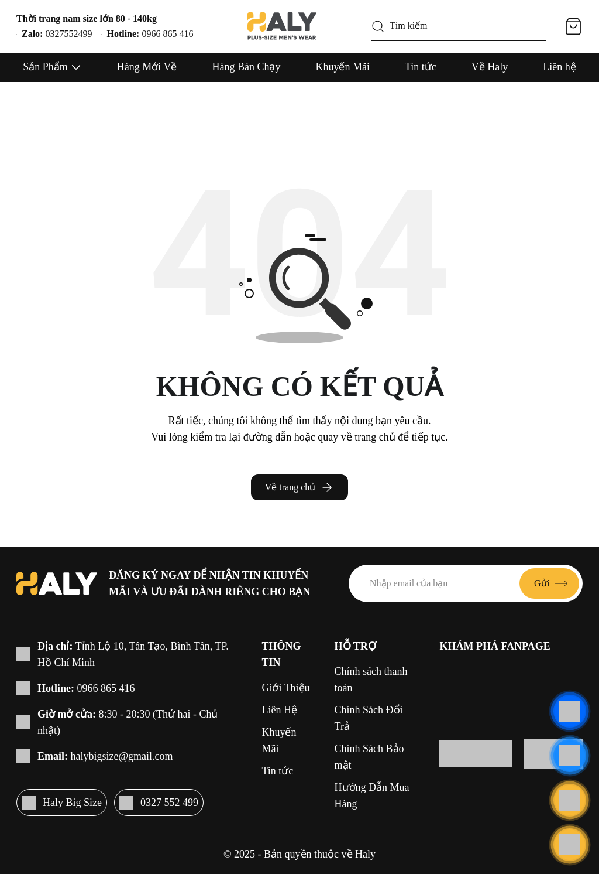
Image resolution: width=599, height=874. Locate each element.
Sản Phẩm (45, 67)
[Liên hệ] (570, 711)
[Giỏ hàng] (573, 26)
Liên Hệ (279, 710)
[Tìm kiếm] (378, 26)
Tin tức (420, 67)
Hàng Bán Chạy (246, 67)
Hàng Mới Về (147, 67)
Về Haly (489, 67)
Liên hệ (559, 67)
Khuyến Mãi (342, 67)
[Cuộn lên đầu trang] (570, 845)
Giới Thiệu (285, 688)
